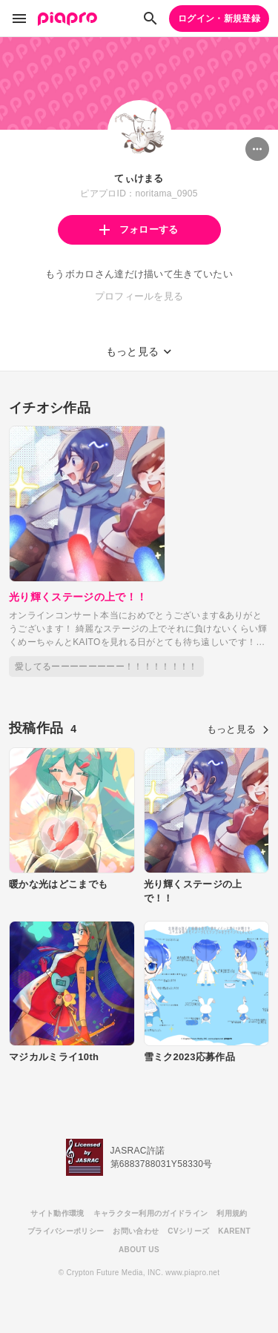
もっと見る (238, 729)
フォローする (138, 229)
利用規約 (231, 1213)
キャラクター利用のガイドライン (150, 1213)
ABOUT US (139, 1250)
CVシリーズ (188, 1231)
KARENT (234, 1231)
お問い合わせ (136, 1231)
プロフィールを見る (139, 296)
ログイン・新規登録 (219, 18)
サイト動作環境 (57, 1213)
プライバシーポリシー (65, 1231)
